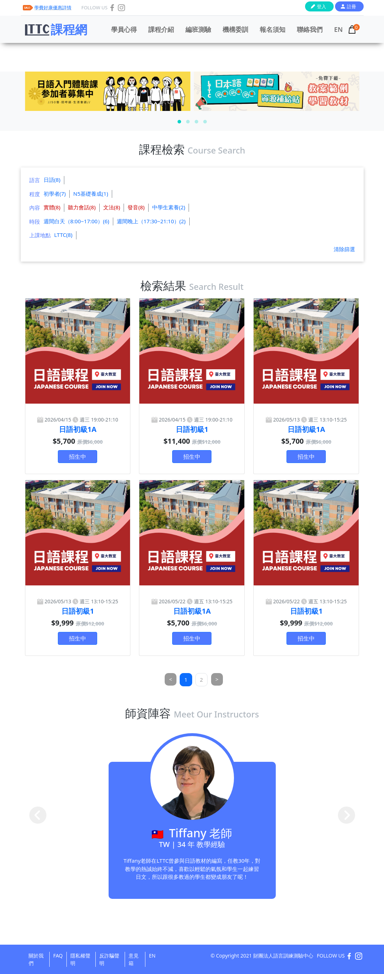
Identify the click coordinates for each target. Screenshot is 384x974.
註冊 (351, 6)
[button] (179, 121)
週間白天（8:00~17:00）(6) (76, 221)
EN (338, 29)
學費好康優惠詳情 (52, 7)
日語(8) (52, 179)
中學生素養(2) (168, 207)
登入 (321, 6)
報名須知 (272, 29)
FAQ (58, 955)
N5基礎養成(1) (90, 193)
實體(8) (52, 207)
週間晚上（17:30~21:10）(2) (151, 221)
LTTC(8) (63, 234)
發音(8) (136, 207)
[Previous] (170, 679)
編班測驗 (198, 29)
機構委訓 (235, 29)
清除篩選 (344, 249)
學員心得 (124, 29)
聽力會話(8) (82, 207)
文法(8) (111, 207)
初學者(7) (55, 193)
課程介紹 (161, 29)
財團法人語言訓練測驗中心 (283, 955)
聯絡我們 (310, 29)
